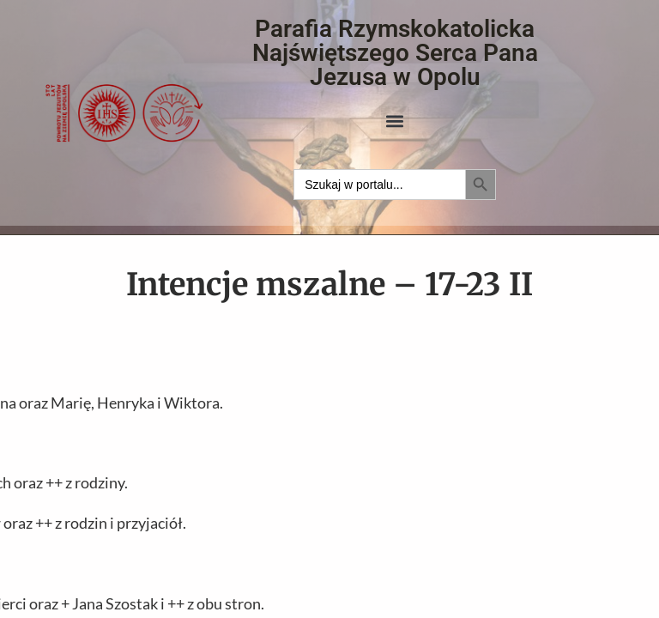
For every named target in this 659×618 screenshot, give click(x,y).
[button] (395, 120)
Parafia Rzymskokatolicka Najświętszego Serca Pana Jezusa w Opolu (395, 53)
